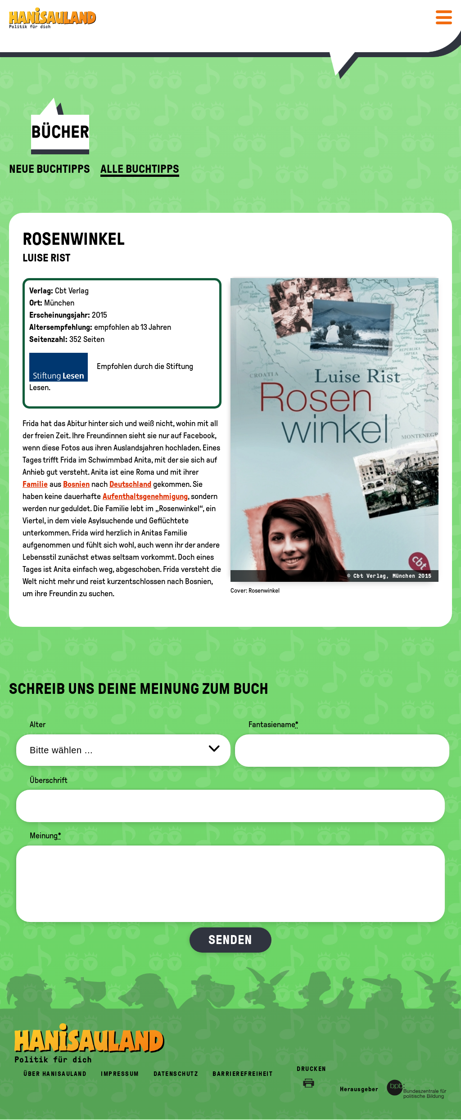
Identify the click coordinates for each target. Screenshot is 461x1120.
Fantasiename (273, 724)
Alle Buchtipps (139, 169)
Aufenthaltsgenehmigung (145, 496)
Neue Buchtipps (49, 169)
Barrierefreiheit (242, 1074)
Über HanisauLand (54, 1074)
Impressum (120, 1074)
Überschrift (49, 780)
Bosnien (76, 484)
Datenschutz (176, 1074)
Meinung (45, 835)
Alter (37, 724)
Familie (35, 484)
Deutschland (130, 484)
